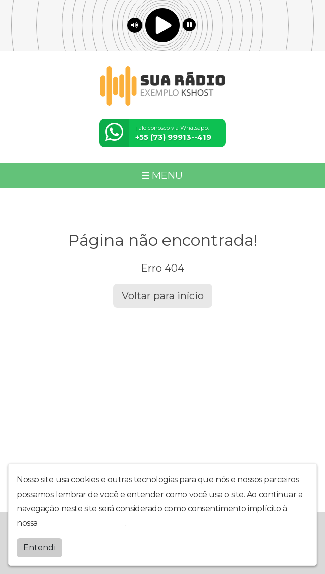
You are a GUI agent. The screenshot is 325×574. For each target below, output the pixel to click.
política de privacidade (82, 523)
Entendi (39, 547)
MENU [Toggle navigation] (162, 175)
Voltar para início (163, 296)
